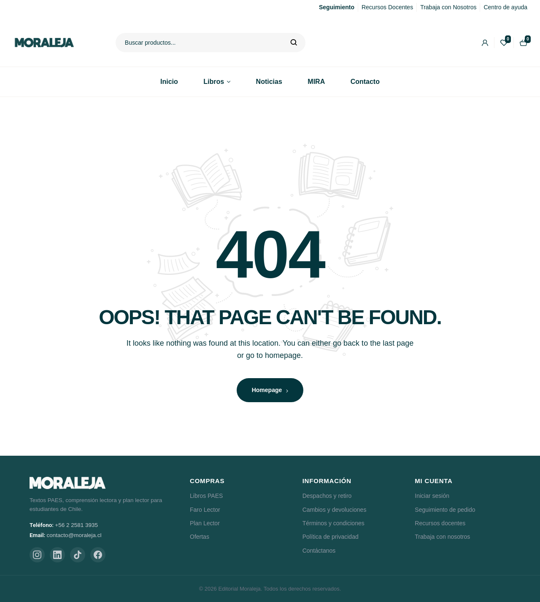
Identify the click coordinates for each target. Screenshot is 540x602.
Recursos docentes (440, 523)
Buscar (293, 42)
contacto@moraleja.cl (74, 535)
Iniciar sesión (432, 495)
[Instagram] (37, 554)
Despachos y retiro (327, 495)
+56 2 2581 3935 (76, 525)
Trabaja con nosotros (442, 536)
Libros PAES (206, 495)
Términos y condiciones (333, 523)
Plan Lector (205, 523)
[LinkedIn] (57, 554)
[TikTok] (77, 554)
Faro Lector (205, 509)
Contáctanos (319, 550)
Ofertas (199, 536)
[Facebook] (97, 554)
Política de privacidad (330, 536)
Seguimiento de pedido (445, 509)
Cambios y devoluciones (334, 509)
